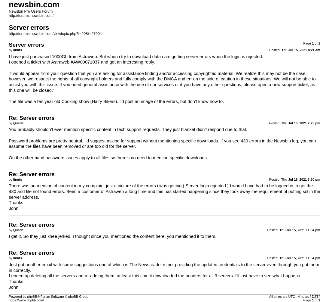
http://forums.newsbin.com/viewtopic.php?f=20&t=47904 (55, 34)
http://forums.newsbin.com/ (31, 16)
